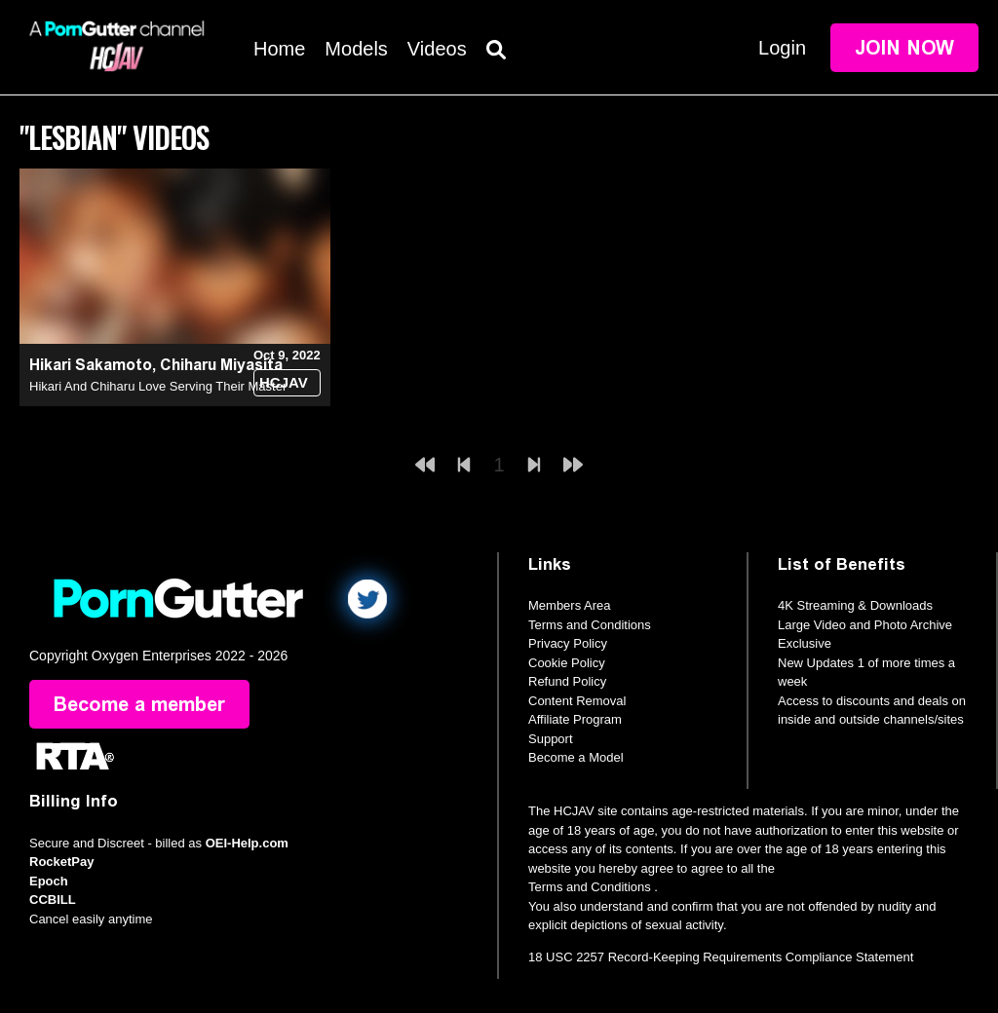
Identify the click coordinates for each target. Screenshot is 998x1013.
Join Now (904, 47)
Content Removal (577, 701)
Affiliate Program (575, 719)
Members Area (569, 605)
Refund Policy (567, 681)
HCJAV (283, 382)
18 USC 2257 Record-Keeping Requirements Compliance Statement (720, 957)
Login (782, 47)
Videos (437, 48)
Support (550, 739)
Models (356, 48)
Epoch (48, 881)
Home (279, 48)
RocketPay (61, 861)
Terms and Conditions (589, 625)
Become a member (139, 704)
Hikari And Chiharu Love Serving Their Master (158, 386)
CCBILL (52, 899)
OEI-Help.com (247, 843)
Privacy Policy (567, 643)
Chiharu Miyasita (221, 365)
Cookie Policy (566, 663)
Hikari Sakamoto (90, 365)
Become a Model (576, 757)
